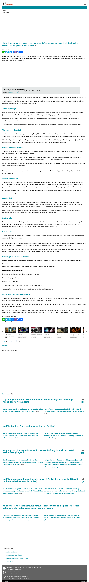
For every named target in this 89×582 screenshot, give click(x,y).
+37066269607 (27, 578)
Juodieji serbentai (11, 552)
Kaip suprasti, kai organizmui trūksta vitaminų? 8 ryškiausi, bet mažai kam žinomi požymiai (38, 451)
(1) (82, 451)
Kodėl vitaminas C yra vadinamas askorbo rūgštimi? (29, 426)
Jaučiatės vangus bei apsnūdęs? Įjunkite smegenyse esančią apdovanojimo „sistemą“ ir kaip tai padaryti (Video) (62, 517)
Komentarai (7, 394)
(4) (37, 411)
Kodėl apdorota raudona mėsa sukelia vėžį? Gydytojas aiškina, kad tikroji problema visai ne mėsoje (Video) (40, 480)
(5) (82, 400)
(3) (56, 438)
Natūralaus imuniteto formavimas (17, 558)
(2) (45, 413)
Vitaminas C (9, 561)
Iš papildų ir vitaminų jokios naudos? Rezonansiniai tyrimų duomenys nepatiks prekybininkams (38, 400)
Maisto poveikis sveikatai (14, 555)
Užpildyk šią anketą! (14, 92)
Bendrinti (5, 345)
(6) (22, 464)
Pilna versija (5, 581)
